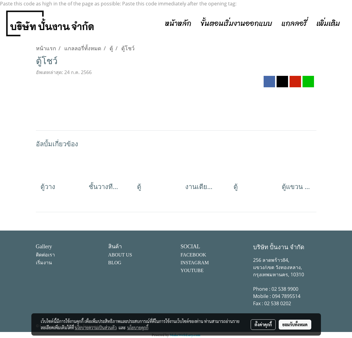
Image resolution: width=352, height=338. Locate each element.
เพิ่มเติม (328, 23)
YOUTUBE (192, 270)
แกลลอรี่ (294, 23)
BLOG (115, 262)
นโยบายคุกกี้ (137, 327)
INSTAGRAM (195, 262)
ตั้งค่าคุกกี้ (263, 324)
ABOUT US (120, 254)
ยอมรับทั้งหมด (295, 324)
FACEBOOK (193, 254)
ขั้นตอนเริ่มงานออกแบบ (236, 23)
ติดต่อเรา (45, 254)
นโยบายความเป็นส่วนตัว (96, 327)
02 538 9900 (284, 289)
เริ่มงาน (44, 262)
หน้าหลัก (178, 23)
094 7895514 (286, 296)
